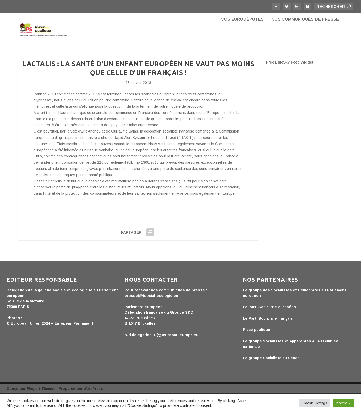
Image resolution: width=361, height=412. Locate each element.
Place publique (256, 346)
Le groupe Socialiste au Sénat (271, 374)
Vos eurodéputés (242, 39)
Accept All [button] (343, 403)
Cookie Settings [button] (315, 403)
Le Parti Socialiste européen (269, 323)
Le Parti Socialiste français (268, 335)
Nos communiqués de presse (305, 39)
